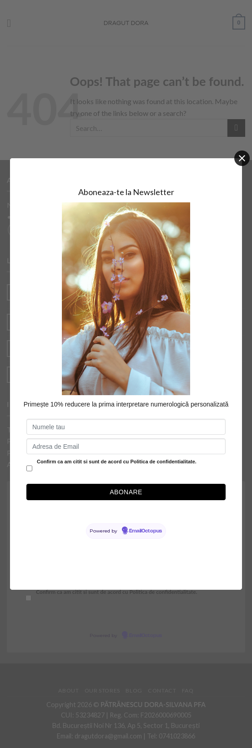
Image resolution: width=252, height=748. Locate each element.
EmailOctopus (145, 531)
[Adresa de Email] (126, 446)
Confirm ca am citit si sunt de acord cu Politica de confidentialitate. (117, 461)
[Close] (242, 158)
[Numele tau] (126, 427)
